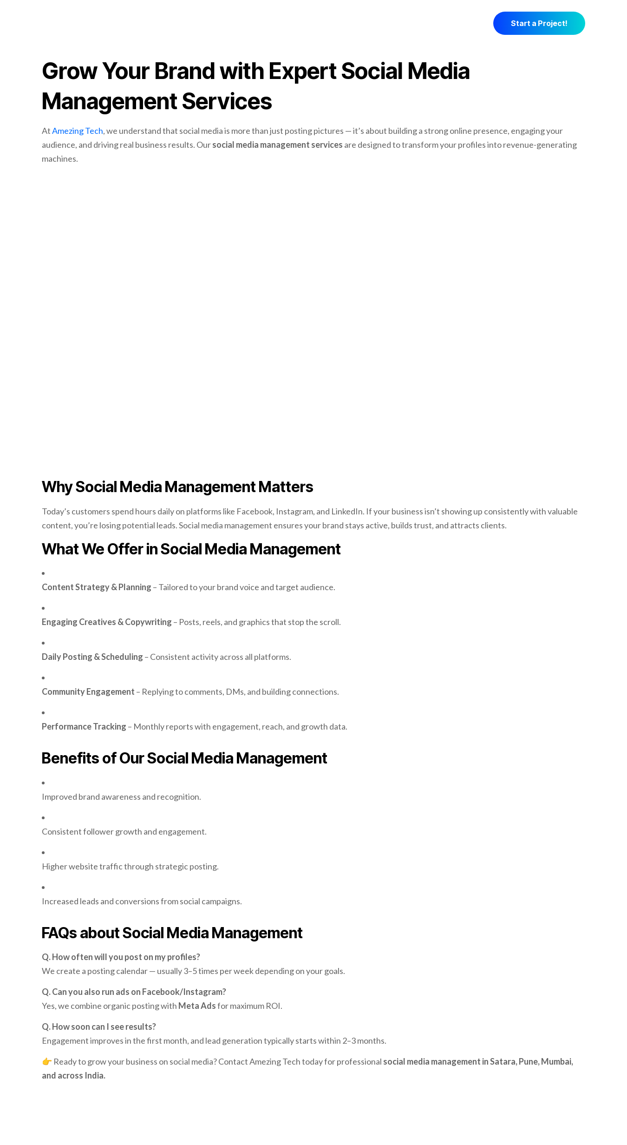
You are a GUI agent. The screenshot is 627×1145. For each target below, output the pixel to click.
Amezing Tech (77, 130)
